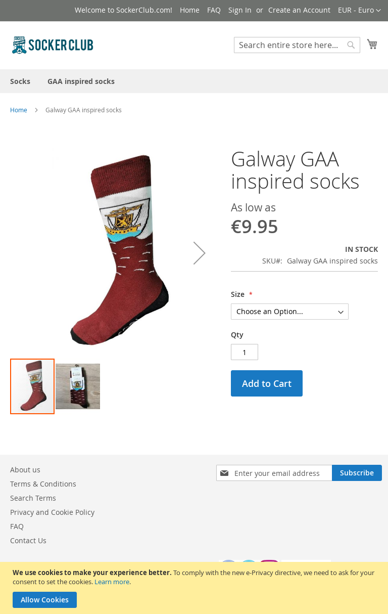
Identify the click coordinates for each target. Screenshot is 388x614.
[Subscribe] (357, 473)
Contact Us (28, 540)
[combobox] (297, 45)
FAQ (214, 10)
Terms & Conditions (43, 484)
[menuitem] (20, 81)
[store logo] (53, 45)
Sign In (240, 10)
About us (25, 469)
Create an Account (299, 10)
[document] (195, 588)
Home (190, 10)
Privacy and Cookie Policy (52, 512)
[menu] (194, 81)
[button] (359, 10)
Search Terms (33, 498)
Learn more (111, 581)
